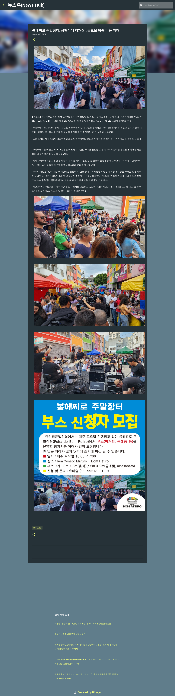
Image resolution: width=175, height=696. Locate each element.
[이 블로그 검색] (158, 5)
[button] (33, 40)
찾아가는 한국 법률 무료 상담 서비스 (70, 634)
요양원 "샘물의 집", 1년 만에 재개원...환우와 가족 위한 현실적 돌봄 (83, 623)
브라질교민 (37, 528)
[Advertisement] (87, 586)
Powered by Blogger (87, 692)
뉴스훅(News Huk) (26, 5)
